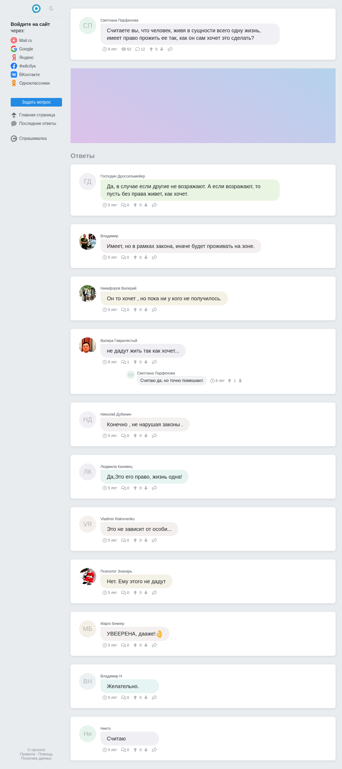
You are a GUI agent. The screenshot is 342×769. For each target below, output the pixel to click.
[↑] (151, 49)
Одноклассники (30, 83)
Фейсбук (23, 66)
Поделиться (170, 48)
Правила (27, 754)
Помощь (45, 754)
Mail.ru (21, 40)
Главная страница (33, 115)
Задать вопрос (36, 102)
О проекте (36, 750)
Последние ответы (33, 123)
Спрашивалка (29, 138)
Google (22, 49)
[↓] (161, 49)
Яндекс (22, 57)
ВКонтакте (25, 74)
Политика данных (36, 758)
